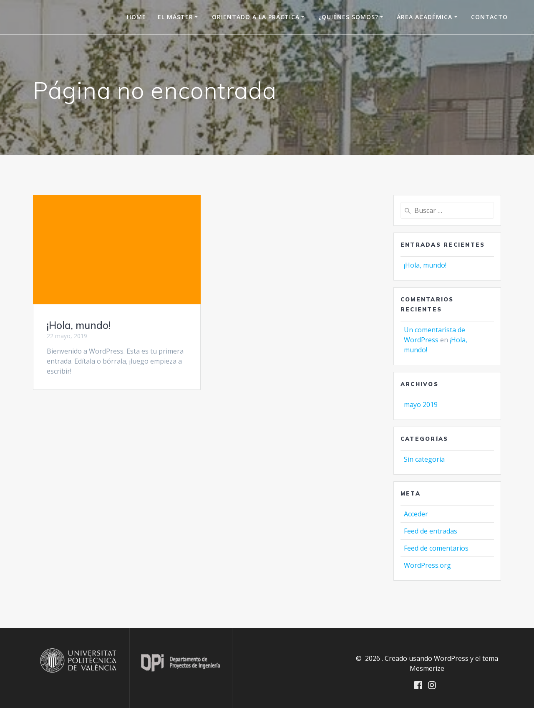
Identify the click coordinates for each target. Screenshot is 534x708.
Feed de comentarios (436, 548)
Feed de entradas (430, 531)
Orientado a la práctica (256, 17)
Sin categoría (424, 459)
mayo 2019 (421, 404)
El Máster (175, 17)
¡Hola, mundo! (79, 325)
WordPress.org (427, 565)
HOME (136, 17)
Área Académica (424, 17)
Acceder (416, 513)
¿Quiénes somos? (348, 17)
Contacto (489, 17)
